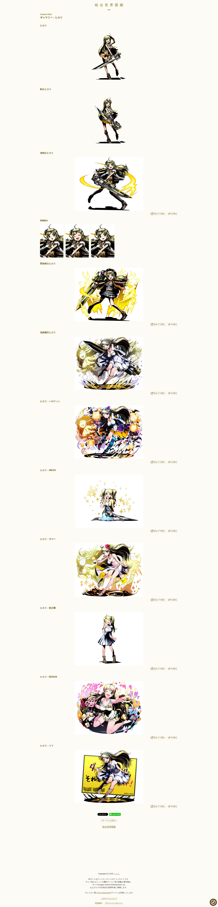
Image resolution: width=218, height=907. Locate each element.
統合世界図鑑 (110, 5)
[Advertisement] (109, 850)
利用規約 (98, 903)
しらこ (117, 874)
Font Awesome (103, 893)
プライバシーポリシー (114, 903)
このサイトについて (109, 898)
